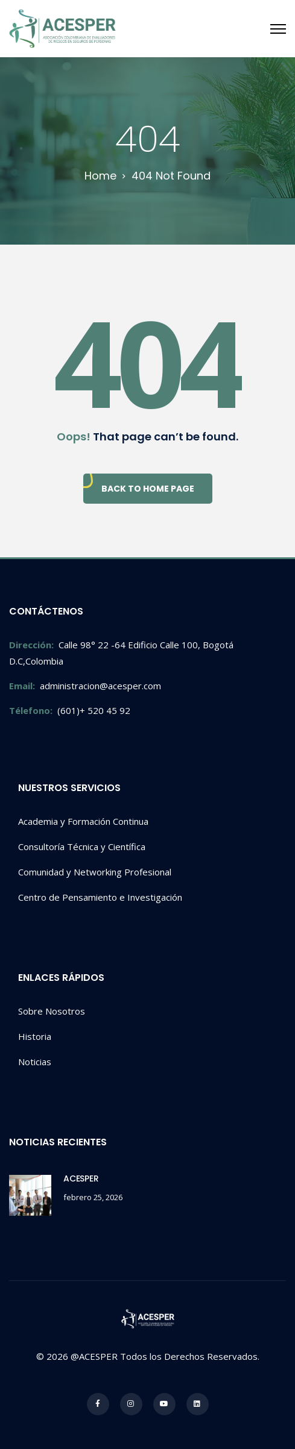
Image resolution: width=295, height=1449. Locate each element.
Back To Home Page (147, 489)
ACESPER (81, 1178)
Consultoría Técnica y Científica (81, 846)
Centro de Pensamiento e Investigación (100, 897)
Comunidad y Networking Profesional (94, 872)
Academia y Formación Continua (83, 821)
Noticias (34, 1062)
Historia (34, 1036)
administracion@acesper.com (85, 686)
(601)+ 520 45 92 (69, 710)
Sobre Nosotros (51, 1011)
